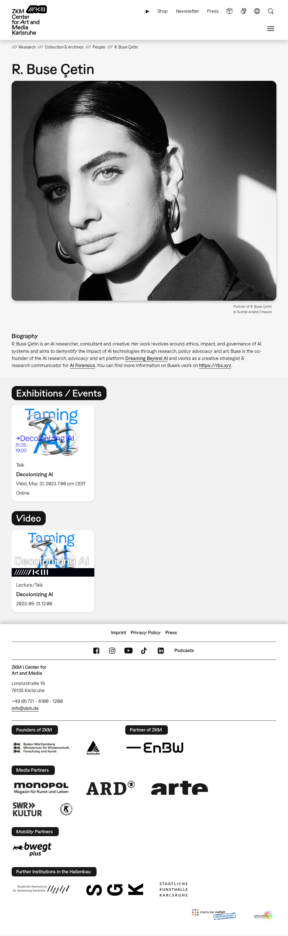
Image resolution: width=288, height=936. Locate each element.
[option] (55, 453)
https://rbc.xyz (215, 365)
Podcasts (184, 650)
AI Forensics (82, 365)
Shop (162, 11)
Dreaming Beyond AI (146, 358)
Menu (270, 28)
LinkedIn (160, 650)
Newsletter (187, 11)
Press (213, 11)
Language (257, 11)
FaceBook (96, 650)
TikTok (144, 650)
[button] (144, 191)
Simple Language (229, 11)
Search (270, 11)
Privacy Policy (146, 632)
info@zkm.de (25, 708)
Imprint (118, 632)
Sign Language (243, 11)
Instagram (112, 650)
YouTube (128, 650)
